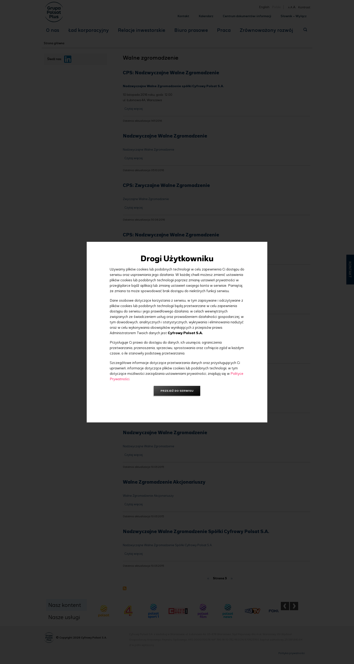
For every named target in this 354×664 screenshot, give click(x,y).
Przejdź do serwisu (177, 391)
